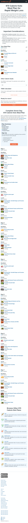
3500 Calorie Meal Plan (4, 514)
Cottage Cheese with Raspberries (11, 155)
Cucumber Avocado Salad (9, 211)
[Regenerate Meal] (26, 51)
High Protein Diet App (4, 506)
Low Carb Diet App (4, 504)
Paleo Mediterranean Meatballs (10, 72)
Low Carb (6, 441)
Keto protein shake (8, 157)
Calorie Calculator (3, 481)
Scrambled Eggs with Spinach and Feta (12, 301)
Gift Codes (2, 486)
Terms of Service (3, 495)
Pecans (5, 56)
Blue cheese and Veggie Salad (10, 238)
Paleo (6, 430)
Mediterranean (7, 436)
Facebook (3, 517)
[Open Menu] (26, 1)
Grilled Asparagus (7, 247)
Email (2, 519)
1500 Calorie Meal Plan (4, 510)
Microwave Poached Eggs (9, 303)
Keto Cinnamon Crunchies (9, 364)
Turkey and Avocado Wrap (9, 312)
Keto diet (24, 15)
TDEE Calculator (3, 482)
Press (2, 490)
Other (6, 463)
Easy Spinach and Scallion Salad (11, 182)
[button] (14, 85)
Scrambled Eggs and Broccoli (10, 53)
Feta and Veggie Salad (8, 65)
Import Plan (14, 144)
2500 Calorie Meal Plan (4, 513)
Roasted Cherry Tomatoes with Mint (11, 321)
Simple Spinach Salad (8, 328)
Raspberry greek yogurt (9, 194)
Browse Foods (3, 480)
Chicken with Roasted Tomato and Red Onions (13, 208)
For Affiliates (3, 491)
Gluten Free (7, 458)
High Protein (7, 452)
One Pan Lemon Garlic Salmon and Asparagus (13, 355)
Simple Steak (6, 319)
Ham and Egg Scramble (9, 229)
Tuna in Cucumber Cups (9, 175)
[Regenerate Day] (26, 47)
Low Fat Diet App (3, 505)
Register (14, 104)
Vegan (6, 419)
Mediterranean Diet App (4, 500)
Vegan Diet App (3, 499)
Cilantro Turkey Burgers (9, 173)
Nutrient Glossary (3, 483)
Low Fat (6, 447)
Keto (5, 413)
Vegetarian (7, 424)
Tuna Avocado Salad (8, 217)
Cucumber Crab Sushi (8, 62)
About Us (2, 489)
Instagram (3, 518)
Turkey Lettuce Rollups (9, 164)
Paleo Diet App (3, 501)
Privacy (2, 492)
